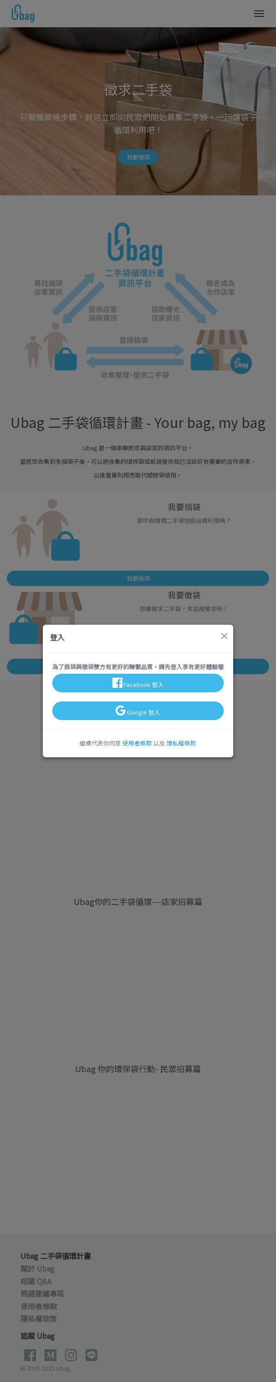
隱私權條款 (181, 743)
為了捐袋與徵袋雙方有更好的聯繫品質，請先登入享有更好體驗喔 (138, 666)
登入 (57, 637)
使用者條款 (137, 743)
